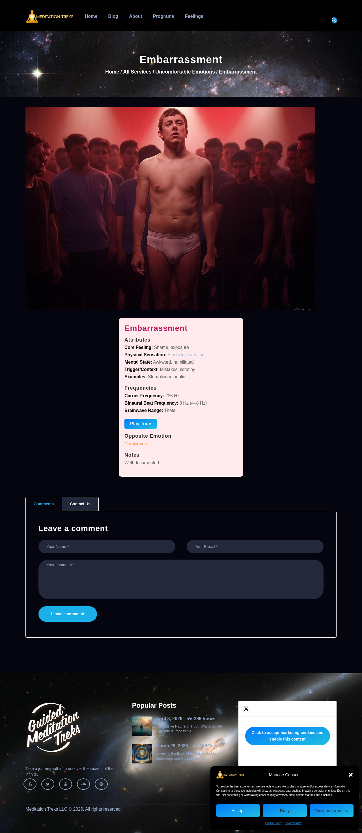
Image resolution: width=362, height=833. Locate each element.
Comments (44, 504)
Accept (238, 810)
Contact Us (80, 504)
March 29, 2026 (172, 745)
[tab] (43, 504)
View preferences (331, 810)
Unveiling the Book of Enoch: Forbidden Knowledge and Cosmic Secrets (187, 756)
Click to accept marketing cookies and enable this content (287, 735)
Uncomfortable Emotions (185, 72)
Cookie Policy (273, 823)
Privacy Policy (293, 823)
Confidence (135, 443)
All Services (137, 72)
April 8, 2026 (169, 718)
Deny (285, 810)
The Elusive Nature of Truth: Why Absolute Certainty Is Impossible (189, 728)
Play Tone (140, 423)
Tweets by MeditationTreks (287, 736)
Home (112, 72)
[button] (351, 775)
